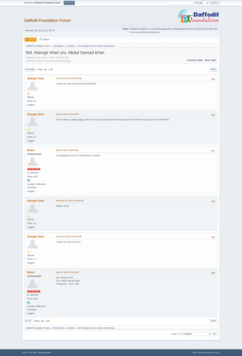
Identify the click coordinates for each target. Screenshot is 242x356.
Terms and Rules (204, 353)
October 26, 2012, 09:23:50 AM (69, 78)
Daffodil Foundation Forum (47, 20)
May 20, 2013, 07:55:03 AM (67, 150)
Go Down (30, 70)
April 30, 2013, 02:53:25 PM (67, 114)
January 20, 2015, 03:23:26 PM (69, 236)
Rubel (30, 150)
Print (213, 70)
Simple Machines (44, 353)
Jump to (174, 334)
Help (194, 353)
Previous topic (195, 60)
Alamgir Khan (35, 78)
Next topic (210, 60)
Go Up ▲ (216, 353)
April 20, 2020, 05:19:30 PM (67, 272)
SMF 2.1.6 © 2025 (29, 353)
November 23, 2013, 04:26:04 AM (69, 201)
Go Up (28, 321)
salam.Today (77, 119)
